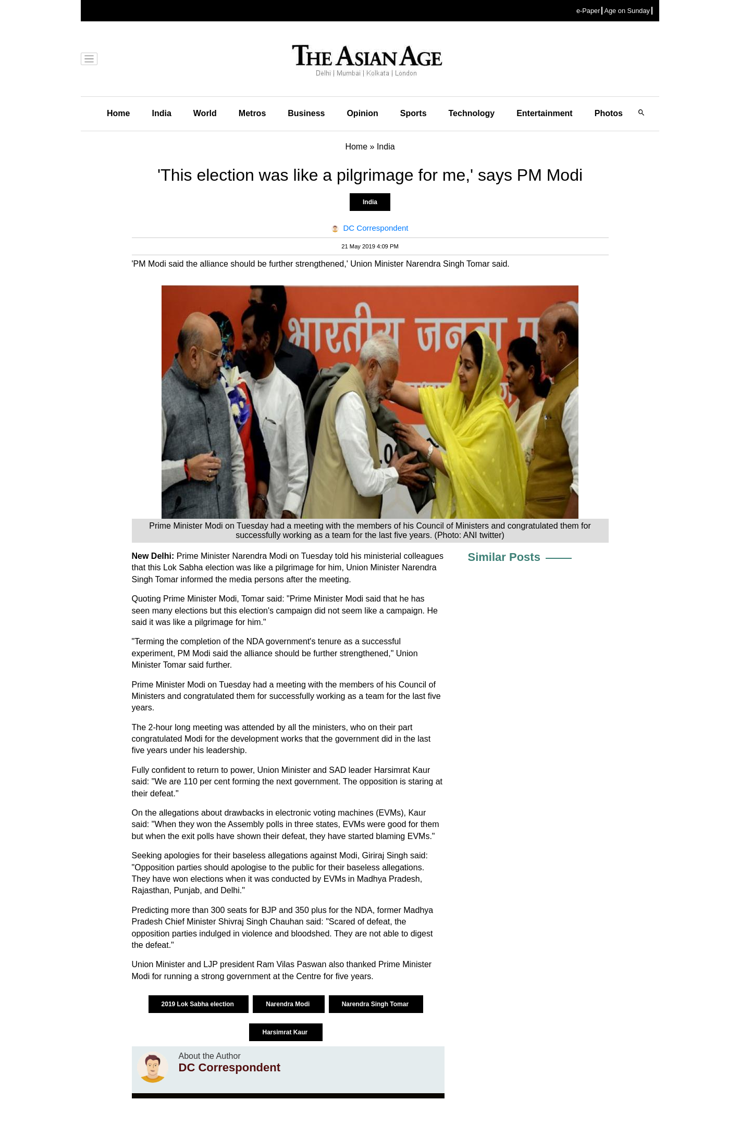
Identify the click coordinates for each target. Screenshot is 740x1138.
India (161, 113)
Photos (609, 113)
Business (306, 113)
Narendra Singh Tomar (376, 1004)
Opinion (362, 113)
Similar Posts (504, 557)
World (205, 113)
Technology (472, 113)
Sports (413, 113)
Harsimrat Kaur (285, 1032)
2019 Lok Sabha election (199, 1004)
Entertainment (544, 113)
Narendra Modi (288, 1004)
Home (118, 113)
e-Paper (588, 11)
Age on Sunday (627, 11)
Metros (252, 113)
